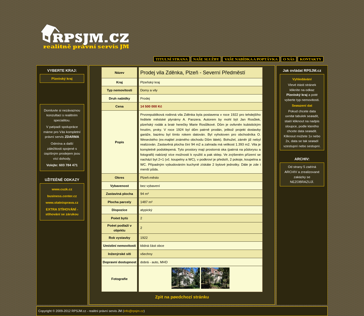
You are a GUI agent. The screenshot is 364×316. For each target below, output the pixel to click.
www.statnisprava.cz (62, 202)
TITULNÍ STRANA (172, 59)
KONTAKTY (310, 59)
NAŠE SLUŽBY (206, 59)
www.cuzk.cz (62, 189)
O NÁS (288, 59)
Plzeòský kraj (62, 78)
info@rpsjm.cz (134, 311)
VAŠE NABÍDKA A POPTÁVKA (251, 59)
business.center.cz (62, 196)
